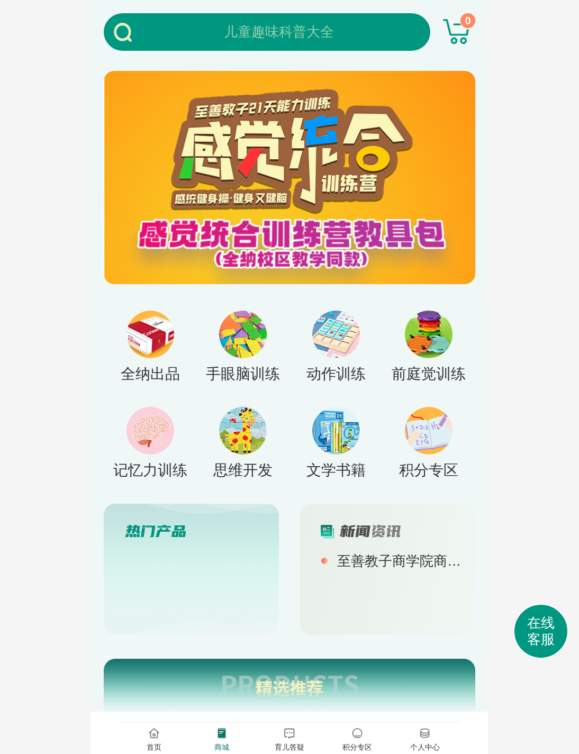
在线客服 (541, 631)
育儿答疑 (289, 738)
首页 (154, 738)
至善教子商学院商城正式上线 (401, 561)
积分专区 (357, 738)
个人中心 (425, 738)
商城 (222, 738)
